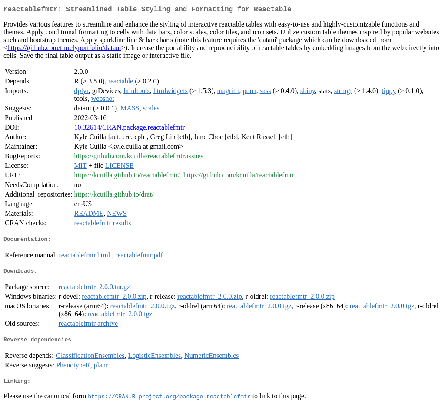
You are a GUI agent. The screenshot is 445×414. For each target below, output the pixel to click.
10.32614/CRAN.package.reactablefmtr (129, 129)
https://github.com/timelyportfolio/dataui (64, 49)
